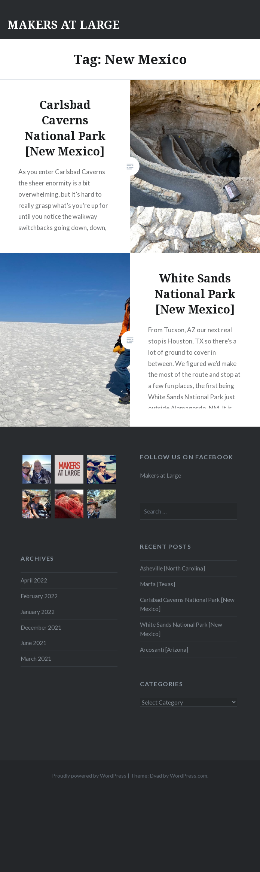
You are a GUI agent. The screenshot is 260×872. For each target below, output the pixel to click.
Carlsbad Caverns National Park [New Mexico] (187, 604)
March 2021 (36, 658)
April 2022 (34, 580)
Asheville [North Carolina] (172, 568)
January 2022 (38, 611)
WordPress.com (188, 775)
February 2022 (39, 596)
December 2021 (41, 627)
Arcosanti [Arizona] (164, 649)
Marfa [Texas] (157, 584)
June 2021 (33, 642)
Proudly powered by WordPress (89, 775)
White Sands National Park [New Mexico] (181, 629)
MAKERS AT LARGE (63, 24)
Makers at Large (160, 475)
